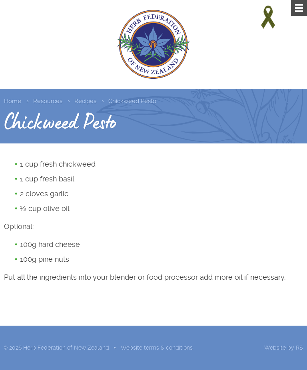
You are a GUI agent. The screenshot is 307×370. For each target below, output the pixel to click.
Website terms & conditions (157, 347)
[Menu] (299, 8)
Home (12, 101)
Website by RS (283, 347)
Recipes (85, 101)
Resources (47, 101)
